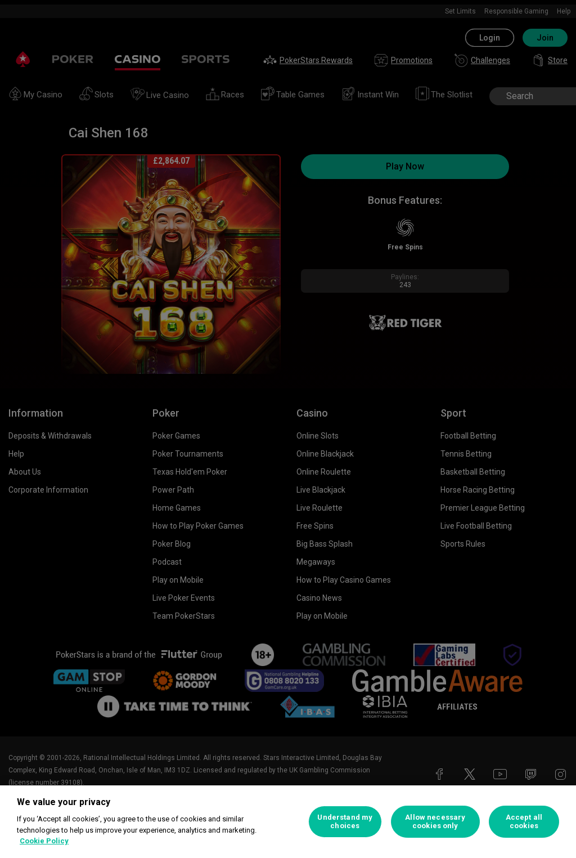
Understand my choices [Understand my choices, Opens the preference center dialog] (344, 821)
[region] (288, 821)
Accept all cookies (524, 821)
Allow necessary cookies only (435, 821)
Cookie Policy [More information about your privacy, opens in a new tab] (44, 841)
